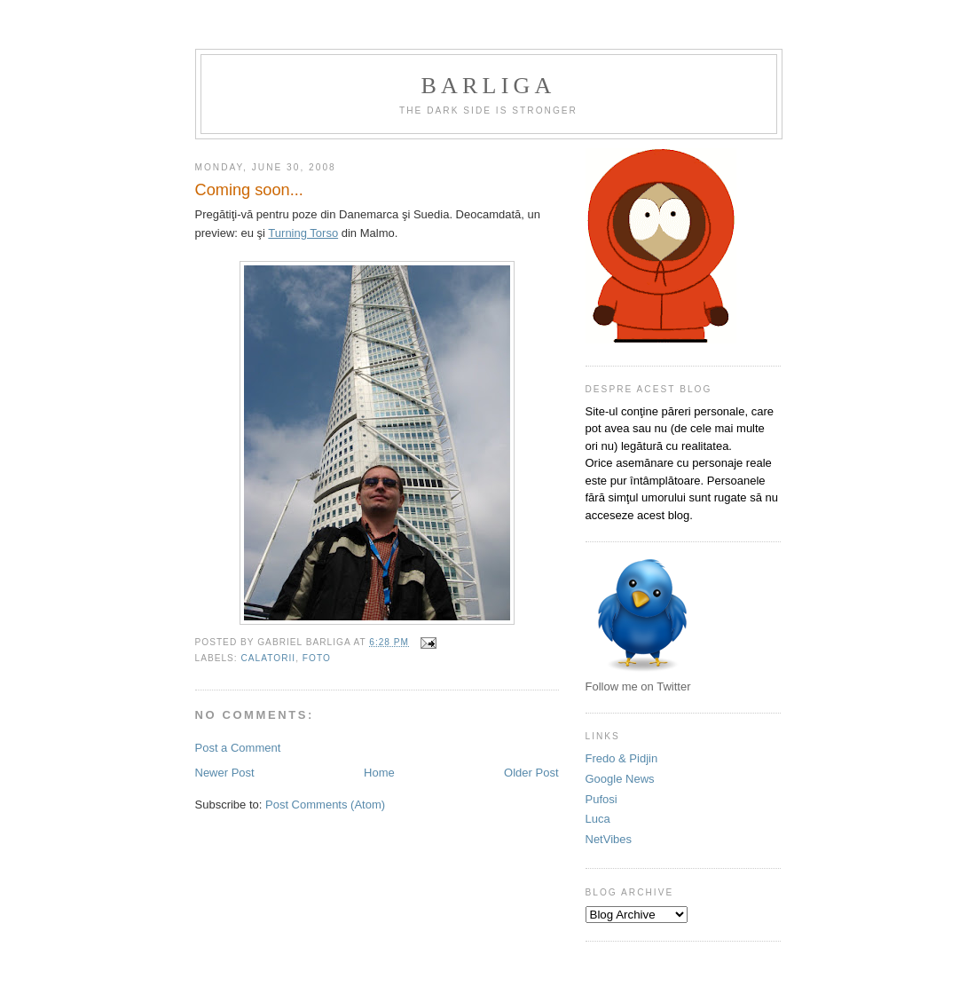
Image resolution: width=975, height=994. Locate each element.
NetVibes (609, 839)
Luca (598, 818)
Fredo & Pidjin (622, 758)
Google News (620, 778)
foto (317, 658)
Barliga (488, 86)
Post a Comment (238, 747)
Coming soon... (249, 190)
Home (379, 772)
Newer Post (225, 772)
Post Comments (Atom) (325, 804)
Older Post (531, 772)
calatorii (268, 658)
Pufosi (601, 799)
